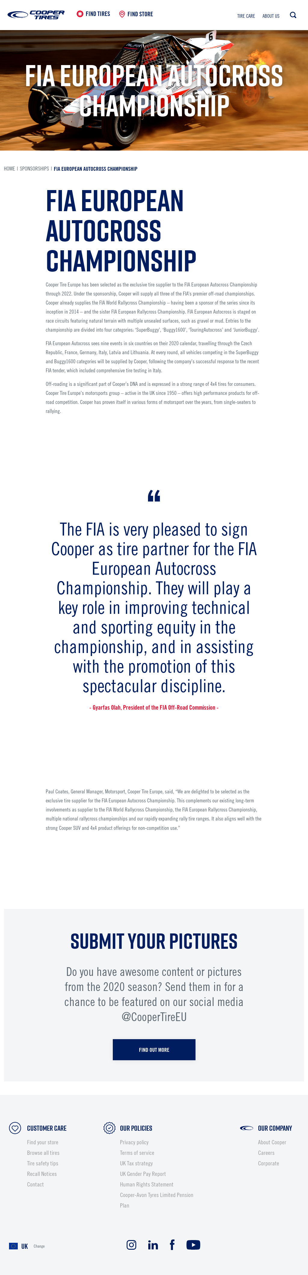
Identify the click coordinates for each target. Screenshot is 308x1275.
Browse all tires (43, 1152)
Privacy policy (134, 1142)
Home (9, 168)
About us (271, 16)
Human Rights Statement (147, 1184)
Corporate (268, 1163)
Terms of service (137, 1152)
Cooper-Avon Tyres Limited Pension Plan (156, 1200)
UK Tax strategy (136, 1163)
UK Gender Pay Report (143, 1173)
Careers (266, 1152)
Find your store (42, 1142)
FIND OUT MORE (154, 1049)
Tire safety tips (42, 1163)
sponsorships (34, 168)
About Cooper (272, 1142)
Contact (35, 1184)
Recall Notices (42, 1173)
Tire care (246, 16)
